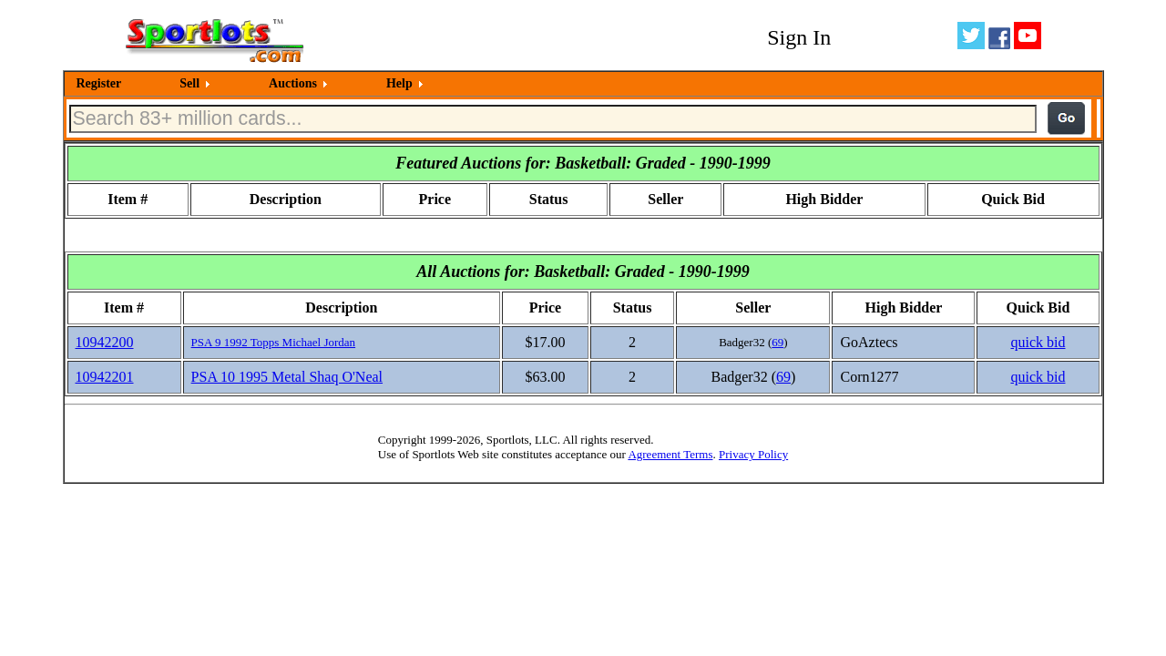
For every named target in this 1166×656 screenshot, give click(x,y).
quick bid (1037, 342)
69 (777, 342)
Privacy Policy (753, 454)
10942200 (105, 342)
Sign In (799, 37)
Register (99, 83)
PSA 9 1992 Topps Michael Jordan (273, 342)
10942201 (105, 376)
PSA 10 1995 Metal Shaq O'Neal (287, 376)
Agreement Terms (670, 454)
